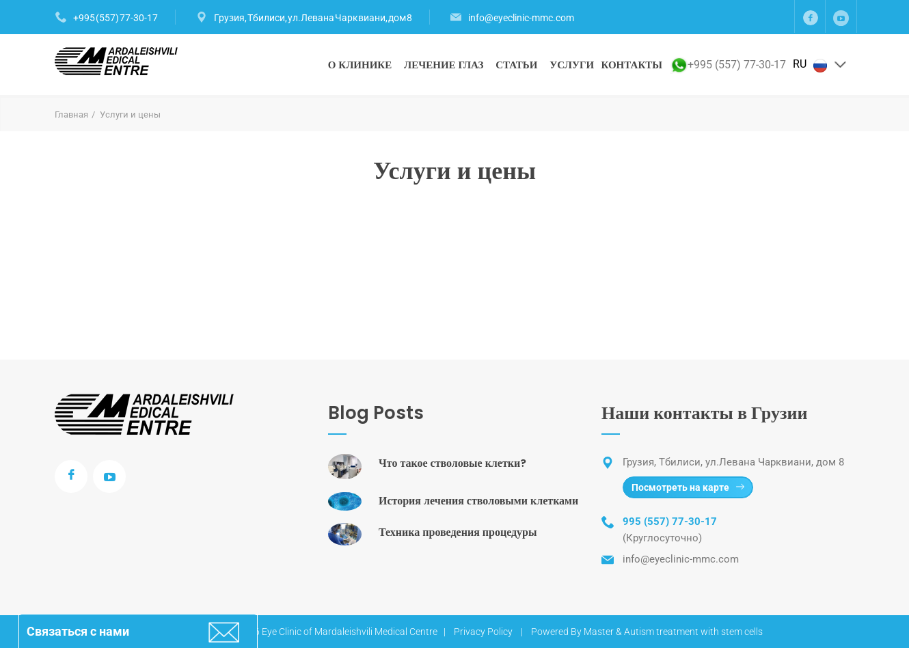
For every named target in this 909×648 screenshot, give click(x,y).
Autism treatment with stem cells (693, 631)
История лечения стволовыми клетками (478, 501)
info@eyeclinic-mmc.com (521, 17)
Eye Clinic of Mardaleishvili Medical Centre (349, 631)
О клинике (360, 64)
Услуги (572, 64)
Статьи (516, 64)
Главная (71, 114)
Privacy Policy (483, 631)
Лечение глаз (443, 64)
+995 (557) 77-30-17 (115, 17)
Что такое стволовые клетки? (452, 463)
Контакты (631, 64)
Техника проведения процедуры (458, 532)
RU (820, 64)
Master (599, 631)
